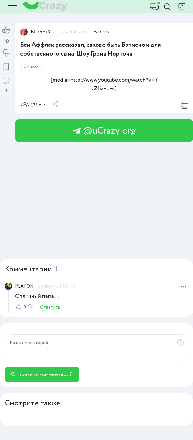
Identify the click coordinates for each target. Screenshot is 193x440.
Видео (101, 32)
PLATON (24, 286)
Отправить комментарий (42, 374)
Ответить (50, 307)
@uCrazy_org (104, 131)
